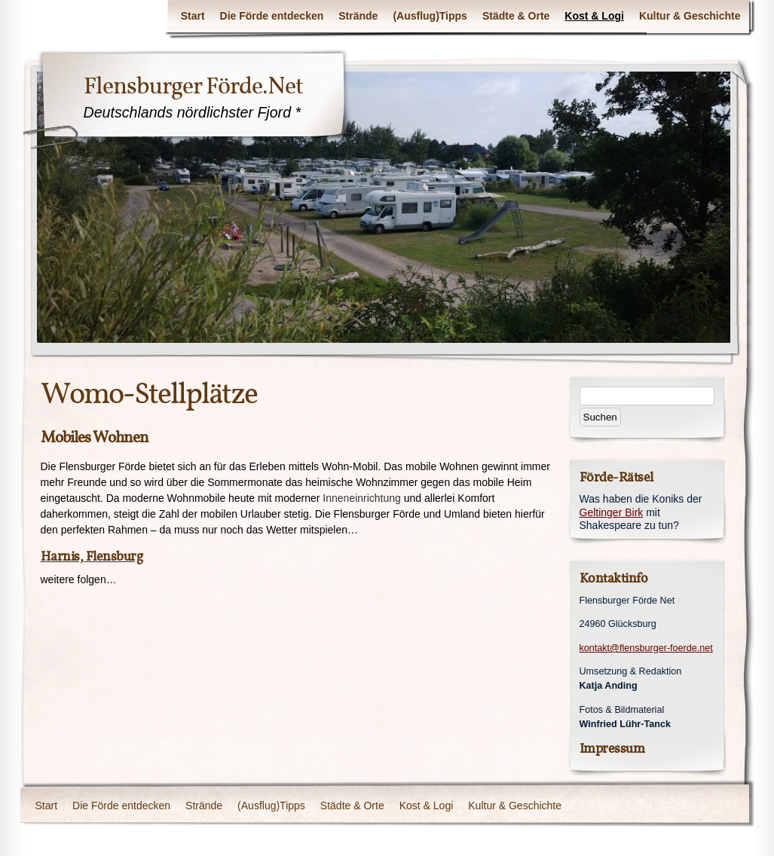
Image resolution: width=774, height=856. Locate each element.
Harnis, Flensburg (92, 556)
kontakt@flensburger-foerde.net (646, 648)
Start (193, 16)
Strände (358, 16)
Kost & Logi (594, 16)
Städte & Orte (515, 16)
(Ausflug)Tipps (430, 16)
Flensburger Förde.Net (193, 86)
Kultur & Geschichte (690, 16)
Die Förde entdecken (272, 16)
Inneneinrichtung (362, 498)
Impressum (612, 748)
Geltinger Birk (612, 512)
